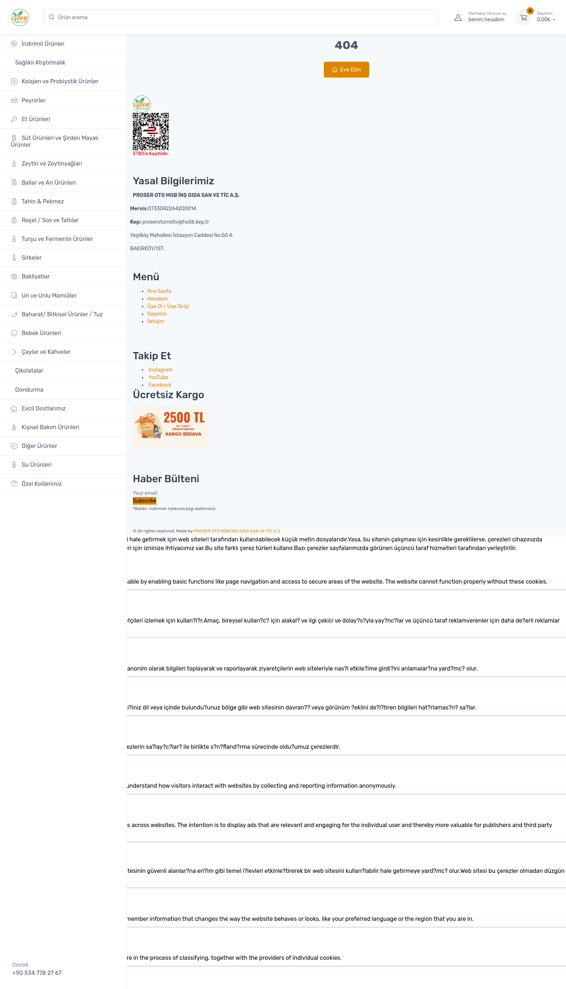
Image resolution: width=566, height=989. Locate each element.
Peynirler (28, 100)
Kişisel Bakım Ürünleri (45, 427)
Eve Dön (346, 69)
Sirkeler (26, 257)
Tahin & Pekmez (37, 201)
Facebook (159, 385)
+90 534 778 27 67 (36, 973)
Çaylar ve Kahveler (41, 351)
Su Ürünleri (31, 464)
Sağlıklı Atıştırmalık (39, 62)
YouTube (157, 377)
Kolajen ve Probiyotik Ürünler (55, 81)
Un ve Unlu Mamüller (44, 295)
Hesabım (157, 299)
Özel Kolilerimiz (36, 483)
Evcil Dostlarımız (38, 408)
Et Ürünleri (30, 119)
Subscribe (144, 501)
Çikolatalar (28, 370)
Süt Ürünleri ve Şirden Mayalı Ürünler (54, 141)
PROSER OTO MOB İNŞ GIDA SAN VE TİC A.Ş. (237, 530)
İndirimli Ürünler (38, 43)
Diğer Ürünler (34, 446)
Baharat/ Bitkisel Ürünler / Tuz (57, 314)
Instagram (160, 370)
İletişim (155, 321)
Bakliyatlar (30, 276)
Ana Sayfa (159, 291)
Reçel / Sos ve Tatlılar (45, 220)
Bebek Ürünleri (36, 333)
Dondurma (28, 389)
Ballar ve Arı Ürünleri (43, 182)
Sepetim (157, 314)
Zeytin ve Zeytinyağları (46, 163)
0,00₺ (546, 17)
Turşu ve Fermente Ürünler (52, 239)
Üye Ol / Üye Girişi (168, 306)
